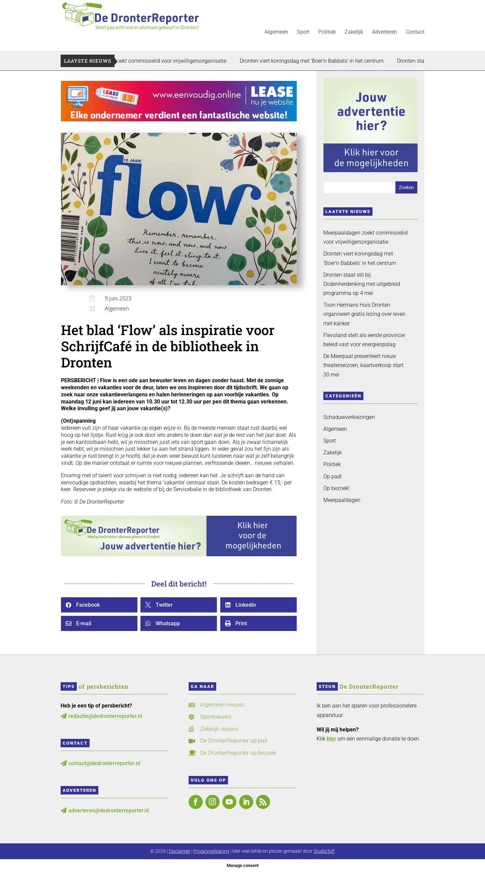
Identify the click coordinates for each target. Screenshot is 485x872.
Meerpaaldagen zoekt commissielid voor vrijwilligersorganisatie (167, 61)
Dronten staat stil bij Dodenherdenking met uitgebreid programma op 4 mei (361, 284)
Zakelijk (354, 32)
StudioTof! (324, 851)
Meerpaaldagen (341, 500)
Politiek (327, 32)
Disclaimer (179, 851)
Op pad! (332, 476)
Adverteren (384, 32)
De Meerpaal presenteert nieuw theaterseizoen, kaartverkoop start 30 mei (363, 365)
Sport (303, 32)
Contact (415, 32)
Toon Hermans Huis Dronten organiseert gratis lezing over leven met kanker (364, 314)
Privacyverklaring (211, 851)
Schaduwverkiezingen (349, 417)
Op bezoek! (336, 488)
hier (331, 738)
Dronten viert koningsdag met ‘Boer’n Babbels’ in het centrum (328, 61)
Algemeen (276, 32)
